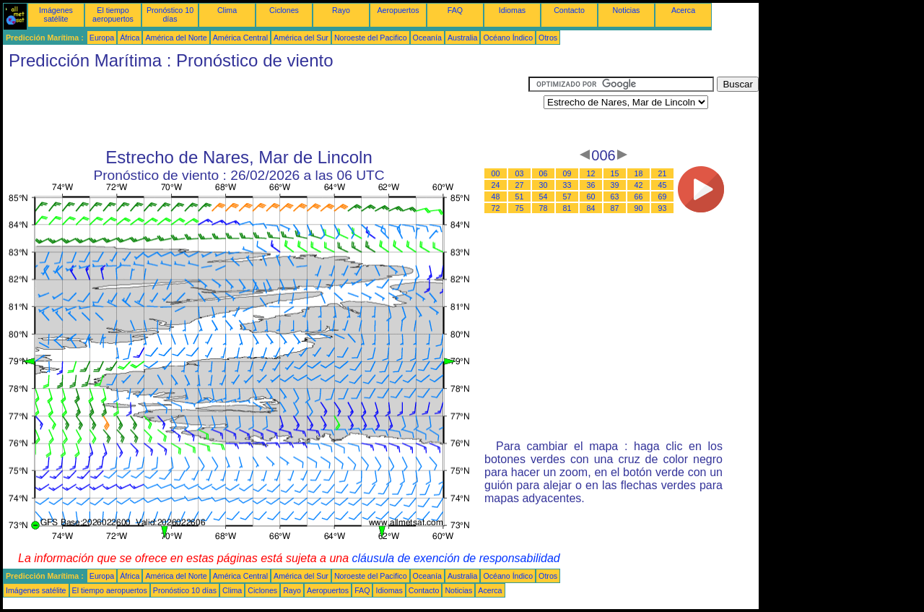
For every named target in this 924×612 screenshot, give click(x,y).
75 (519, 208)
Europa (102, 37)
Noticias (626, 10)
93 (662, 208)
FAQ (455, 10)
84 (591, 208)
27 (519, 185)
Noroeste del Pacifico (370, 37)
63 (615, 196)
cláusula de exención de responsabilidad (456, 558)
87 (615, 208)
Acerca (683, 10)
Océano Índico (508, 37)
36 (591, 185)
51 (519, 196)
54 (543, 196)
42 (639, 185)
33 (567, 185)
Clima (227, 10)
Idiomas (512, 10)
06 (543, 173)
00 (496, 173)
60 (591, 196)
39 (615, 185)
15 (615, 173)
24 (496, 185)
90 (639, 208)
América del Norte (175, 37)
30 (543, 185)
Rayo (341, 10)
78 (543, 208)
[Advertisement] (265, 109)
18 (639, 173)
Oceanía (427, 37)
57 (567, 196)
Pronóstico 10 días (170, 14)
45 (662, 185)
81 (567, 208)
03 (519, 173)
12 (591, 173)
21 (662, 173)
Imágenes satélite (56, 14)
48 (496, 196)
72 (496, 208)
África (129, 37)
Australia (462, 37)
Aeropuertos (398, 10)
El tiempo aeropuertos (113, 14)
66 (639, 196)
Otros (548, 37)
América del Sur (301, 37)
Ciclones (284, 10)
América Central (240, 37)
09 (567, 173)
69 (662, 196)
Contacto (569, 10)
